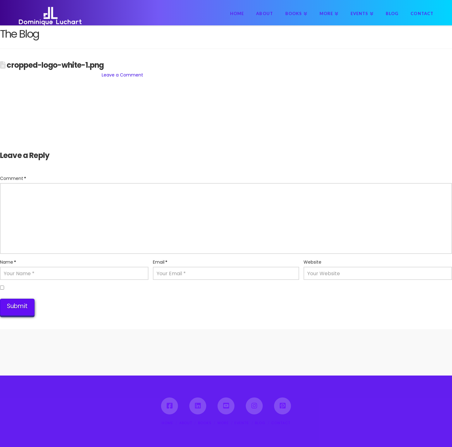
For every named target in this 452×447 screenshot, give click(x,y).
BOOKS (205, 422)
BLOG (260, 422)
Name (8, 262)
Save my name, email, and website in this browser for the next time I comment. (94, 288)
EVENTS (241, 422)
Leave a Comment (122, 75)
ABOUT (185, 422)
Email (160, 262)
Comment (13, 178)
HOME (167, 422)
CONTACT (280, 422)
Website (312, 262)
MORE (223, 422)
